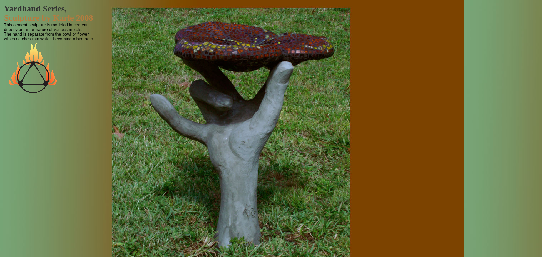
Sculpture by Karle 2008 (48, 17)
